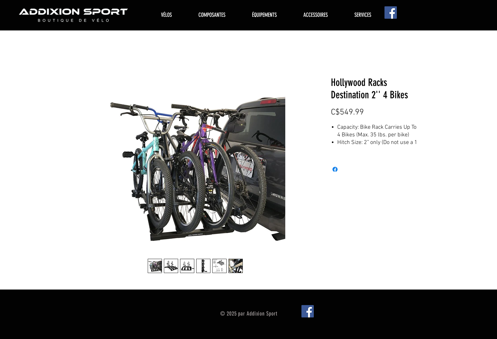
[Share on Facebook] (335, 169)
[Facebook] (390, 12)
